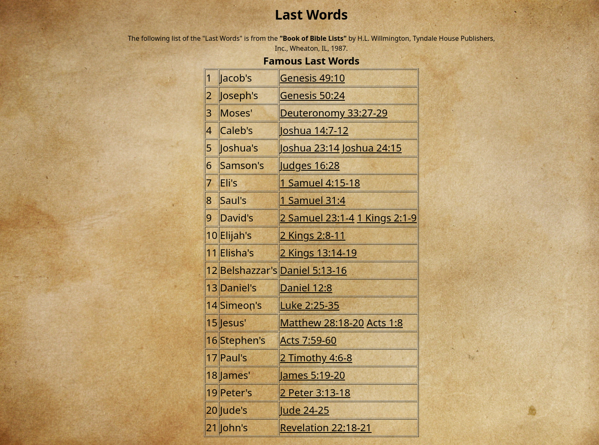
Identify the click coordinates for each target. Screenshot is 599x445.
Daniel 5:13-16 (313, 270)
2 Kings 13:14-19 (318, 252)
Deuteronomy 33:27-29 (334, 112)
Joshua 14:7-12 (314, 130)
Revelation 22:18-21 (325, 427)
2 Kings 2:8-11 (312, 235)
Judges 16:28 (310, 165)
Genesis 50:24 (312, 95)
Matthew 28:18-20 (322, 322)
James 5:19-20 (312, 375)
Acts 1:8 (384, 322)
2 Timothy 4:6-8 (316, 357)
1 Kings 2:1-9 (387, 217)
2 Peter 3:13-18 (315, 392)
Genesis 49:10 (312, 78)
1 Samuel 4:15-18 (320, 182)
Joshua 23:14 (309, 147)
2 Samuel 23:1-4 (317, 217)
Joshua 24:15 (372, 147)
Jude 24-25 (304, 410)
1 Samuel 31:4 (312, 200)
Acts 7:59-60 (308, 340)
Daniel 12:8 (306, 287)
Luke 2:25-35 (309, 305)
